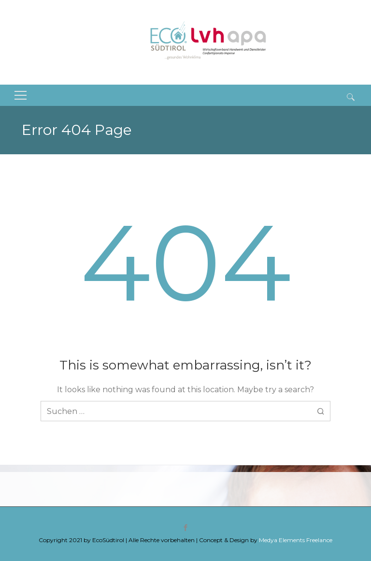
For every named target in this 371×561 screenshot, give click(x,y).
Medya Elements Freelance (295, 540)
